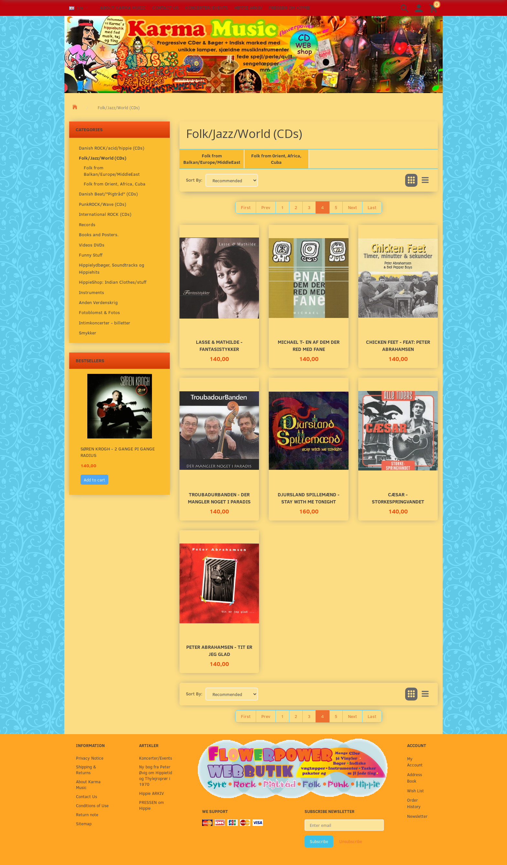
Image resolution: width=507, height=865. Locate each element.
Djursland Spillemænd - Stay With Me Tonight (309, 498)
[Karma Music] (253, 53)
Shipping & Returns (86, 769)
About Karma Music (123, 8)
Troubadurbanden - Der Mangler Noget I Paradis (219, 498)
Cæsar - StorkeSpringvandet (398, 498)
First (246, 207)
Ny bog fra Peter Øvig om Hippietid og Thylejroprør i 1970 (155, 775)
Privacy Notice (89, 758)
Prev (265, 207)
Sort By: (194, 180)
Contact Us (165, 8)
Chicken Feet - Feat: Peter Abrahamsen (398, 345)
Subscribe (319, 841)
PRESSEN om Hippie (289, 8)
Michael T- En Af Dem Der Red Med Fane (309, 345)
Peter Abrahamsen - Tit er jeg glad (219, 650)
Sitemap (84, 823)
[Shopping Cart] (434, 8)
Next (352, 207)
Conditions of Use (92, 805)
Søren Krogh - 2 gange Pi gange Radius (118, 452)
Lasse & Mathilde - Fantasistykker (219, 345)
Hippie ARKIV (248, 8)
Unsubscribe (350, 841)
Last (372, 207)
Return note (87, 814)
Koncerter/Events (206, 8)
